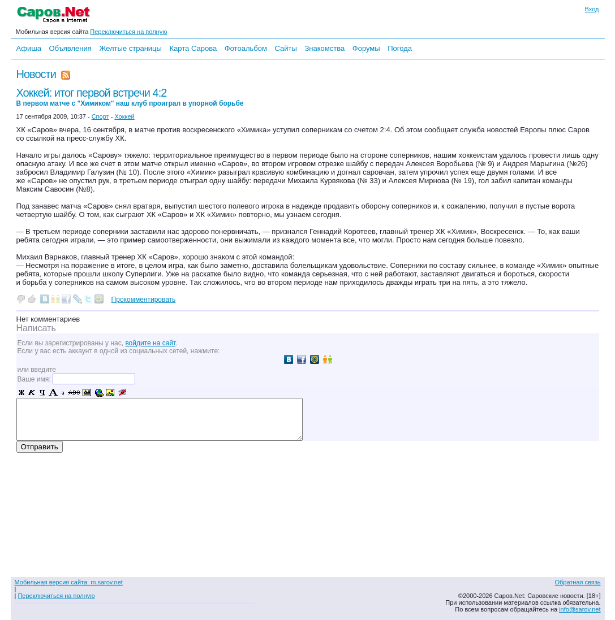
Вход (592, 9)
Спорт (100, 116)
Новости (36, 74)
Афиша (28, 48)
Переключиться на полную (128, 31)
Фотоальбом (246, 48)
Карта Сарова (193, 48)
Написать (36, 328)
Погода (400, 48)
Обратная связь (577, 582)
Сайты (285, 48)
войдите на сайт (150, 343)
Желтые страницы (130, 48)
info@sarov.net (579, 609)
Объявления (70, 48)
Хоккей (124, 116)
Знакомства (324, 48)
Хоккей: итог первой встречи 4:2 (130, 96)
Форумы (366, 48)
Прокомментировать (143, 300)
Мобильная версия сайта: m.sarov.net (69, 582)
